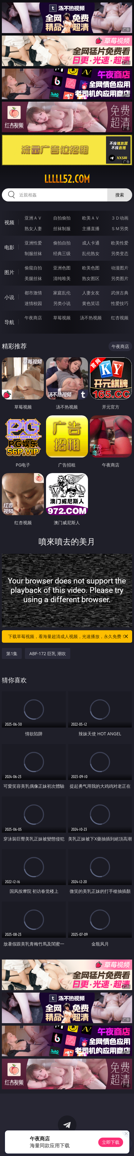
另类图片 (119, 278)
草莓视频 (62, 318)
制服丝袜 (33, 253)
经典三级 (62, 253)
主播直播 (90, 228)
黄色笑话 (90, 303)
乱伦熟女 (90, 253)
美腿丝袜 (33, 278)
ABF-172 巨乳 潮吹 (47, 653)
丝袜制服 (62, 228)
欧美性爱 (119, 243)
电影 (9, 247)
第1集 (11, 653)
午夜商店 (33, 318)
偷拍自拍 (62, 243)
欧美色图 (90, 268)
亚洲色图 (62, 268)
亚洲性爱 (33, 243)
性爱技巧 (119, 303)
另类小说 (62, 303)
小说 (9, 297)
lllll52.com (67, 179)
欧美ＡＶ (90, 218)
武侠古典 (119, 293)
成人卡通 (90, 243)
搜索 (119, 195)
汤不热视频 (91, 318)
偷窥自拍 (33, 268)
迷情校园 (33, 303)
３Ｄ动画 (119, 218)
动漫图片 (119, 268)
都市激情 (33, 293)
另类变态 (119, 253)
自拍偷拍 (62, 218)
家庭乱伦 (62, 293)
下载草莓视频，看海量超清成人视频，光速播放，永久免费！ (68, 636)
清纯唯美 (62, 278)
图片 (9, 272)
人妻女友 (90, 293)
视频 (9, 222)
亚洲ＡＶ (33, 218)
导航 (9, 322)
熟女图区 (90, 278)
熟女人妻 (33, 228)
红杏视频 (119, 318)
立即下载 (110, 1142)
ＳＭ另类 (119, 228)
